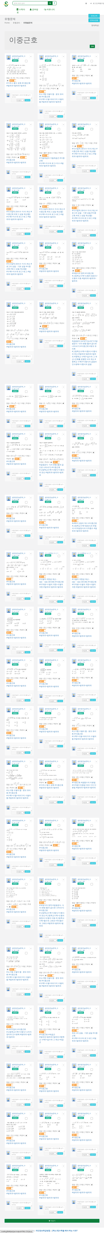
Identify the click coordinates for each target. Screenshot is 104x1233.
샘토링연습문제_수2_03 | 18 (84, 1166)
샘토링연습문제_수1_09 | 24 (18, 554)
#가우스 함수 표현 (13, 83)
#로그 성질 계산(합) (88, 151)
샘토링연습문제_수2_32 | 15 (51, 435)
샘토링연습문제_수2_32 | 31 (84, 435)
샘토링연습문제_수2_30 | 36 (18, 189)
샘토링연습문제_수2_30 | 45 (51, 244)
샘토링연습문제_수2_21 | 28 (84, 821)
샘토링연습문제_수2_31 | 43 (84, 244)
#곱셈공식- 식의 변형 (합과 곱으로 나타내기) (85, 344)
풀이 (13, 81)
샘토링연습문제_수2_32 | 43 (51, 57)
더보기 (52, 1221)
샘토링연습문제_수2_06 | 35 (18, 1065)
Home (7, 22)
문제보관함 (94, 20)
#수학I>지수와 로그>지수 (49, 163)
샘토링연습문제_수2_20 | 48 (84, 949)
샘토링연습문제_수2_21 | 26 (18, 821)
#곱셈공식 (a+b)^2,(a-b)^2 (83, 341)
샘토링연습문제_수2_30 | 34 (84, 125)
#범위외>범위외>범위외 (16, 85)
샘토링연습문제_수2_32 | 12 (84, 388)
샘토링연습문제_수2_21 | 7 (18, 1009)
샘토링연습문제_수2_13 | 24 (18, 661)
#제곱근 (51, 1034)
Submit (27, 100)
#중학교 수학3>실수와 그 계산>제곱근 (51, 1039)
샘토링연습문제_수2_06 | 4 (51, 1009)
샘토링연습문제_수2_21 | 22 (18, 762)
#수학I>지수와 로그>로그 (82, 153)
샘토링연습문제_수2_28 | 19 (84, 661)
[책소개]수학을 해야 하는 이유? (65, 1230)
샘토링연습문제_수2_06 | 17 (84, 1009)
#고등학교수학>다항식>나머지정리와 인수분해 (19, 1033)
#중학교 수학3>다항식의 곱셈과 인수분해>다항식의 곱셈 (84, 362)
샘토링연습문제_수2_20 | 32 (18, 880)
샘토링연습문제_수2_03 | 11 (51, 1065)
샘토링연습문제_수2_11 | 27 (51, 610)
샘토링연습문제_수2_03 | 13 (18, 1114)
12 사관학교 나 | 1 (84, 553)
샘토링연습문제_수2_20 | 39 (84, 880)
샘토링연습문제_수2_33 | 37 (18, 125)
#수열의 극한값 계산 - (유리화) (48, 580)
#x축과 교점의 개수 (80, 523)
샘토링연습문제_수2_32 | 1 (18, 304)
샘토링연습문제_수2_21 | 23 (51, 762)
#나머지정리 (11, 1029)
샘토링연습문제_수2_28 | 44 (18, 710)
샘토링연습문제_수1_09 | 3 (51, 498)
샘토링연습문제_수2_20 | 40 (18, 949)
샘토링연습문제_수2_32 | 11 (51, 388)
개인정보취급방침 (43, 1230)
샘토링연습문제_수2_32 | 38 (18, 498)
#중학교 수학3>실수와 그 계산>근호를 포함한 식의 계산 (84, 357)
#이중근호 (26, 83)
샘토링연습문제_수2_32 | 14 (18, 435)
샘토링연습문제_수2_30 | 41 (51, 189)
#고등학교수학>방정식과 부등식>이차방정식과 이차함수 (84, 527)
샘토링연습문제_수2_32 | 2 (51, 304)
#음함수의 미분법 (88, 782)
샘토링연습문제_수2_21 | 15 (84, 710)
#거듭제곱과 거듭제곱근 (49, 158)
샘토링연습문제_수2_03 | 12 (84, 1065)
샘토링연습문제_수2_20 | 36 (51, 880)
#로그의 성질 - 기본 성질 (85, 211)
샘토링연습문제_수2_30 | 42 (84, 189)
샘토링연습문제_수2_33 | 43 (51, 125)
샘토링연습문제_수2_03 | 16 (18, 1166)
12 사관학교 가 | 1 (51, 553)
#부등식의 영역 (78, 273)
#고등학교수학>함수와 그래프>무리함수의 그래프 (51, 921)
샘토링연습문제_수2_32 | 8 (84, 304)
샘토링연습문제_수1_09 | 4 (84, 498)
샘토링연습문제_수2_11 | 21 (18, 610)
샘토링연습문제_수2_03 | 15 (84, 1114)
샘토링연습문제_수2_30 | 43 (18, 244)
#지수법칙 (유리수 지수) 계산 (84, 148)
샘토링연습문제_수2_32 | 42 (18, 57)
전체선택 (94, 16)
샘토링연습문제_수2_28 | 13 (51, 661)
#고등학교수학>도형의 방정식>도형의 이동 (51, 916)
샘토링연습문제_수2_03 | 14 (51, 1114)
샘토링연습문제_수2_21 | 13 (51, 710)
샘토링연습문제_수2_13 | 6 (84, 610)
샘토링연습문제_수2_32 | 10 (18, 388)
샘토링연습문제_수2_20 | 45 (51, 949)
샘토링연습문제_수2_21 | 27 (51, 821)
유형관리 (16, 22)
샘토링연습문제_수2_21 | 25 (84, 762)
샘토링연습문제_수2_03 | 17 (51, 1166)
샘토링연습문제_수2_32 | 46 (84, 57)
